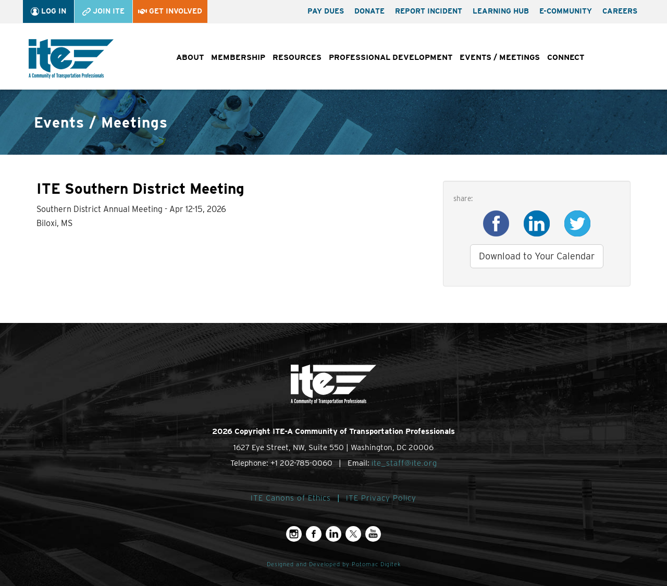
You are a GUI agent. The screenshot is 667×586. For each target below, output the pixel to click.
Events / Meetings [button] (500, 57)
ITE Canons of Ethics (291, 498)
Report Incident (428, 11)
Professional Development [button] (390, 57)
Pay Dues (325, 11)
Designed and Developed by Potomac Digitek (334, 564)
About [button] (190, 57)
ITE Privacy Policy (381, 498)
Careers (619, 11)
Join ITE (103, 11)
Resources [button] (297, 57)
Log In (48, 11)
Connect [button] (565, 57)
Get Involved (170, 11)
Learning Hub (501, 11)
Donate (369, 11)
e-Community (565, 11)
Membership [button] (238, 57)
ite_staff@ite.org (404, 463)
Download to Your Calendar (537, 256)
